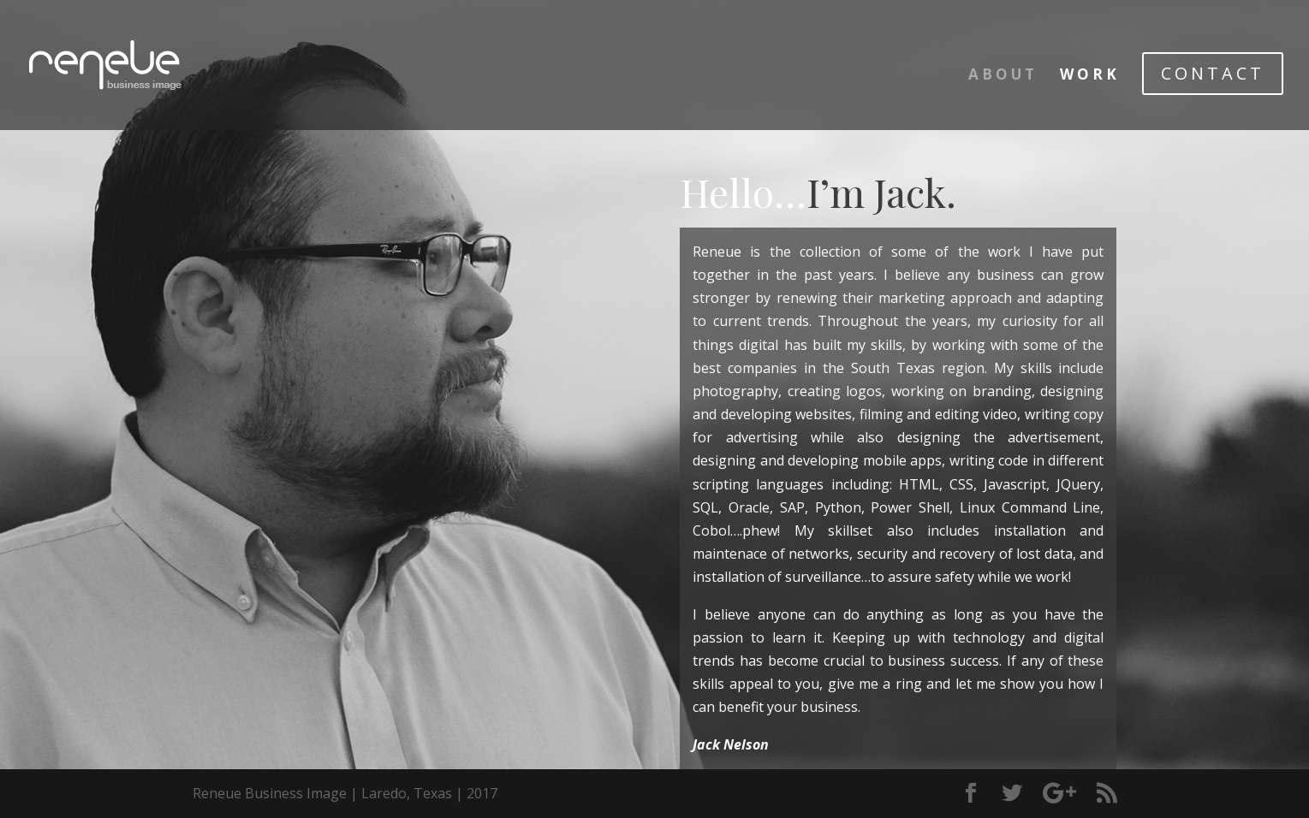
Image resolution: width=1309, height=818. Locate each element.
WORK (1090, 76)
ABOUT (1003, 76)
